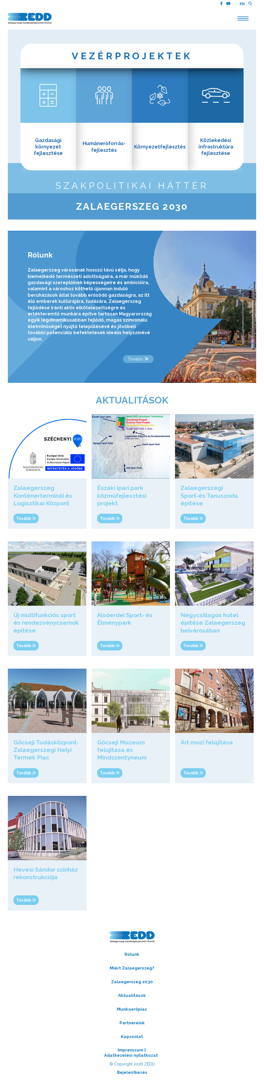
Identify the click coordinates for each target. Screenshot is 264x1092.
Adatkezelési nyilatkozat (131, 1060)
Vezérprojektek (132, 56)
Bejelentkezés (132, 1077)
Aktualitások (132, 1000)
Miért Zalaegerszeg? (132, 973)
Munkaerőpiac (132, 1014)
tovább (138, 364)
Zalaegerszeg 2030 (132, 211)
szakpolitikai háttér (132, 189)
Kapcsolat (132, 1041)
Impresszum (130, 1055)
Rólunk (132, 959)
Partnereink (132, 1027)
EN (242, 4)
